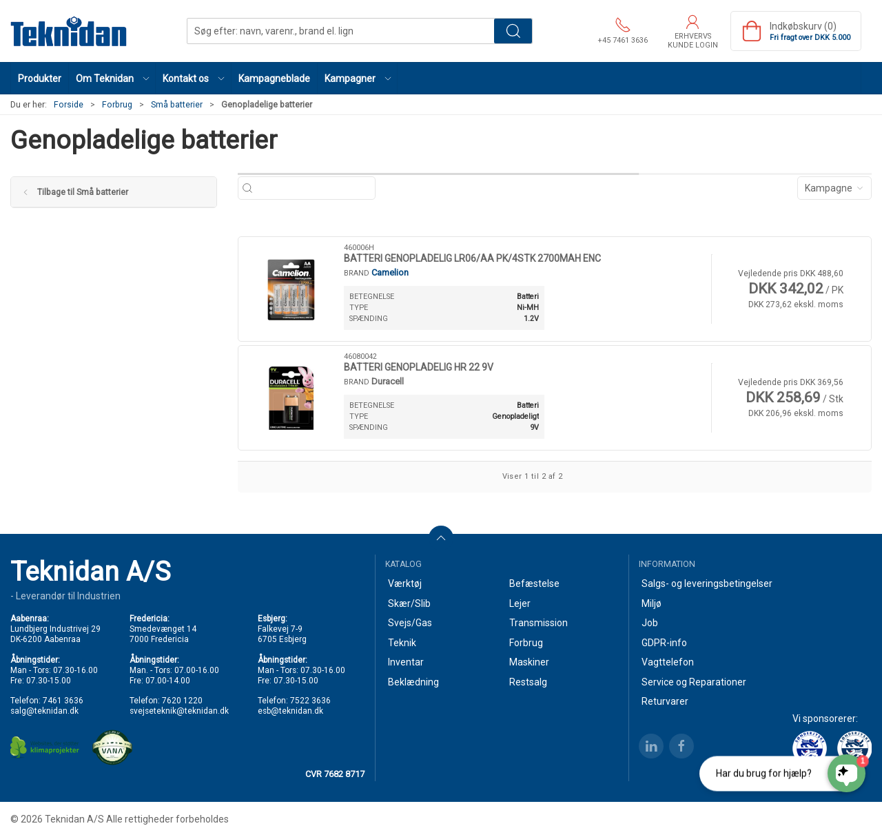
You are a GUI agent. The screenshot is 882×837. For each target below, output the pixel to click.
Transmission (538, 622)
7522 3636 (310, 700)
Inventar (406, 662)
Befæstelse (534, 583)
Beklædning (413, 682)
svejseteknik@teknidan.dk (179, 711)
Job (650, 622)
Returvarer (665, 701)
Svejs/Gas (410, 622)
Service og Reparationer (694, 682)
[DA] (68, 31)
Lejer (520, 603)
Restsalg (528, 682)
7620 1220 (182, 700)
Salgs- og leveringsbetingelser (707, 583)
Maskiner (529, 662)
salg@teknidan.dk (44, 711)
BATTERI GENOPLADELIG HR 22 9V (418, 367)
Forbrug (117, 105)
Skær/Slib (409, 603)
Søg (513, 31)
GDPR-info (664, 642)
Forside (68, 105)
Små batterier (177, 105)
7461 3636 (63, 700)
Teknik (402, 642)
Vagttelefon (668, 662)
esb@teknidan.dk (290, 711)
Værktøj (405, 583)
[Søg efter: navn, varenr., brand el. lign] (313, 188)
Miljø (652, 603)
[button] (112, 78)
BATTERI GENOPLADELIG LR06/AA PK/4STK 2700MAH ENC (472, 258)
